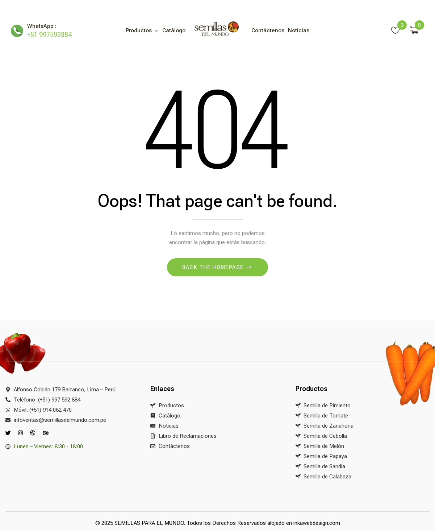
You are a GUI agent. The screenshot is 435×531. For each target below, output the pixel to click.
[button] (417, 29)
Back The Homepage (213, 267)
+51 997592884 (49, 34)
